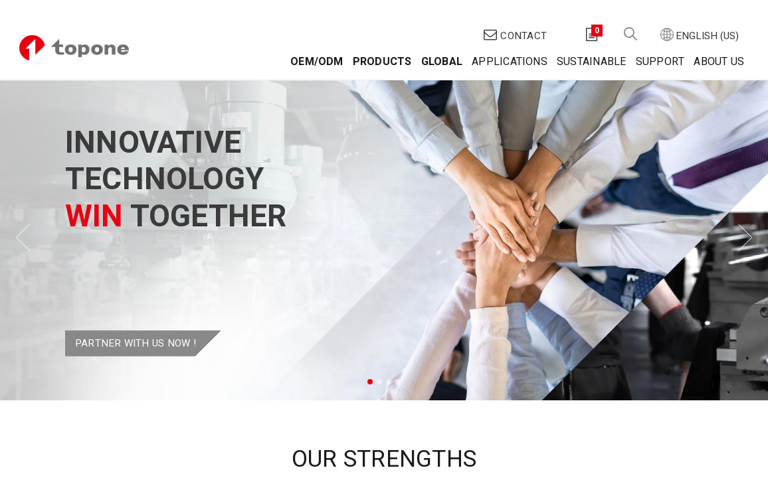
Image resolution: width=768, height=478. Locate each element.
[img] (30, 214)
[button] (623, 13)
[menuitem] (309, 40)
